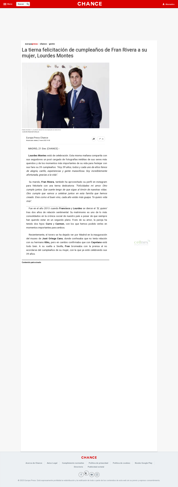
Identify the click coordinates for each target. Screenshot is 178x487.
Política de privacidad (98, 463)
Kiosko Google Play (143, 463)
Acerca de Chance (34, 463)
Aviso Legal (52, 463)
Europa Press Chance (37, 138)
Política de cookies (121, 463)
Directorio (78, 466)
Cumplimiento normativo (73, 463)
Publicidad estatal (96, 466)
